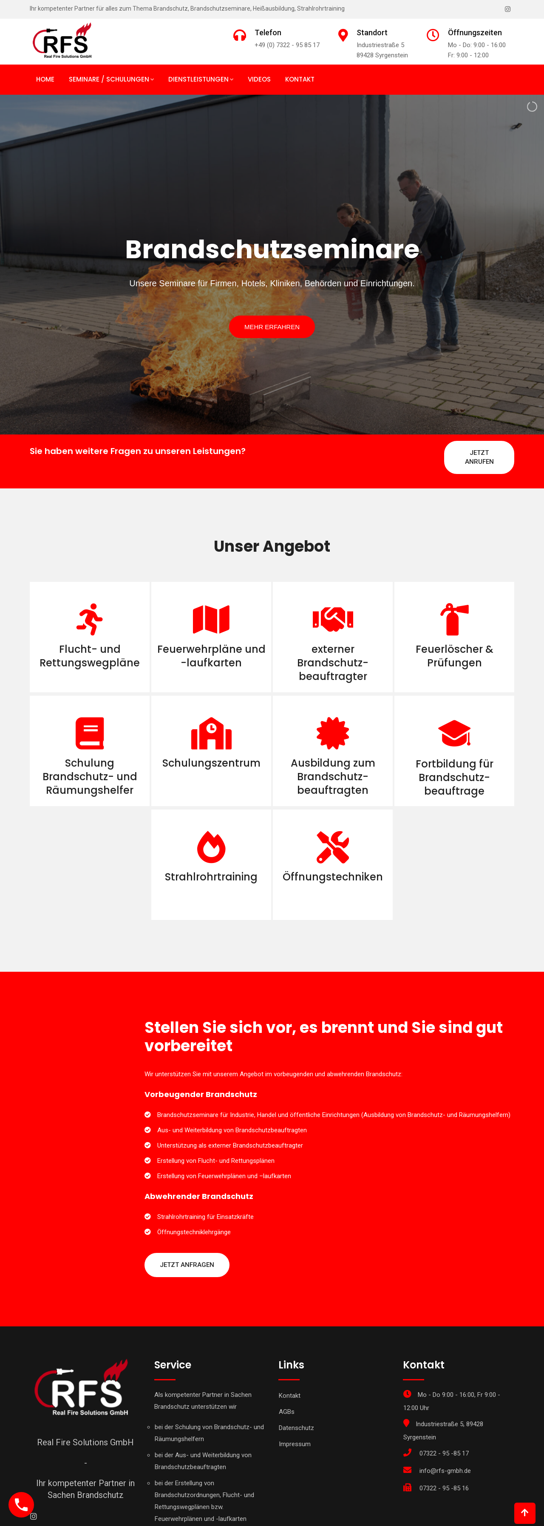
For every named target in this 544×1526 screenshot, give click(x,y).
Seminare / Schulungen (109, 79)
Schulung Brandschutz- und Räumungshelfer (89, 776)
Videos (259, 79)
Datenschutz (296, 1428)
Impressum (295, 1444)
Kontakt (299, 79)
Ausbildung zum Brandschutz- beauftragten (333, 776)
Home (45, 79)
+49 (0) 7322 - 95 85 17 (287, 45)
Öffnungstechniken (333, 877)
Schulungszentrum (211, 763)
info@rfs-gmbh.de (445, 1471)
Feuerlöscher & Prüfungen (454, 656)
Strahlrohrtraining (211, 877)
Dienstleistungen (198, 79)
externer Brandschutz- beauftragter (332, 662)
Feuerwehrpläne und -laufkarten (211, 656)
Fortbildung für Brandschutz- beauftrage (454, 777)
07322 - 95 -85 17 (444, 1453)
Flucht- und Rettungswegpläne (90, 656)
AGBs (287, 1412)
